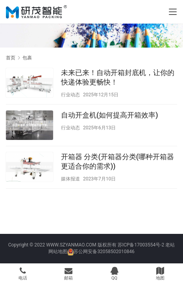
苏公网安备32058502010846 (104, 251)
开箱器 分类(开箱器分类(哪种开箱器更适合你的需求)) (117, 161)
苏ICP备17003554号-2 (141, 245)
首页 (10, 58)
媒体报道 (70, 179)
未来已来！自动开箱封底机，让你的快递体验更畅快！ (117, 77)
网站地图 (57, 251)
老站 (170, 245)
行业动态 (70, 94)
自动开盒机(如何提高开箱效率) (109, 115)
